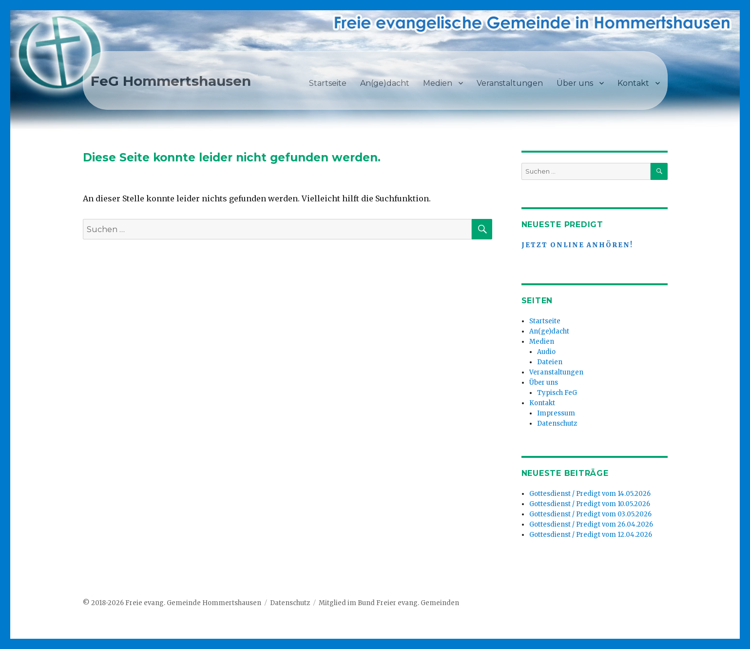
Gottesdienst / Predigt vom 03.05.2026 (590, 514)
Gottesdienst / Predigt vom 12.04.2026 (590, 535)
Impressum (556, 413)
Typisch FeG (557, 393)
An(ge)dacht (384, 83)
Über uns (575, 83)
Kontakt (633, 83)
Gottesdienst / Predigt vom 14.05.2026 (590, 494)
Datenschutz (557, 423)
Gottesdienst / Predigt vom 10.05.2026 (589, 504)
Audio (546, 352)
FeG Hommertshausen (171, 81)
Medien (437, 83)
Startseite (327, 83)
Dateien (549, 362)
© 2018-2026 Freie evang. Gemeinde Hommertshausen (172, 603)
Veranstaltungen (510, 83)
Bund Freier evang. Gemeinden (408, 603)
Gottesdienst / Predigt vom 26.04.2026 (591, 524)
